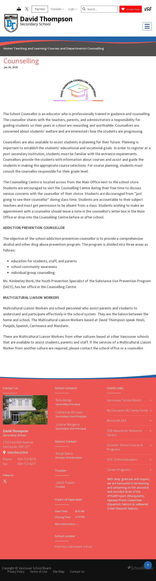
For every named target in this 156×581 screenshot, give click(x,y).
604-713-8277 (27, 464)
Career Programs (129, 470)
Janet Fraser (65, 482)
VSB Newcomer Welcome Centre (129, 433)
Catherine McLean (69, 412)
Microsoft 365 (129, 420)
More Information (65, 524)
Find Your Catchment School (73, 547)
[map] (19, 9)
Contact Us (77, 571)
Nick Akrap (63, 400)
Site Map (58, 571)
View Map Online (17, 452)
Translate (57, 9)
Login (72, 9)
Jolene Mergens (67, 424)
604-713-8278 (27, 459)
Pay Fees (40, 9)
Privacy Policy (16, 571)
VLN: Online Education (129, 459)
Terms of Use (38, 571)
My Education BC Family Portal (129, 410)
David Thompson (46, 18)
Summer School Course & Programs (129, 447)
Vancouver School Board (129, 400)
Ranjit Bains (64, 453)
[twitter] (27, 9)
